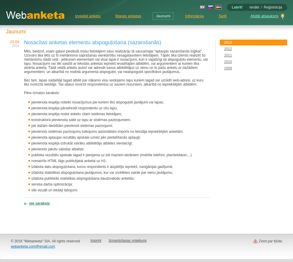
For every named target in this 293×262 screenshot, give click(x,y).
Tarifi (222, 16)
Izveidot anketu (87, 16)
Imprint (96, 241)
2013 (228, 42)
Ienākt (254, 7)
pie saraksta (39, 203)
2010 (228, 62)
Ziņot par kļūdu (270, 241)
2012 (228, 49)
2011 (228, 55)
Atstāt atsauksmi (264, 16)
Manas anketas (128, 16)
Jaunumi (163, 16)
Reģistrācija (273, 7)
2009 (228, 68)
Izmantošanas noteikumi (127, 241)
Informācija (194, 16)
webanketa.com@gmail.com (33, 246)
